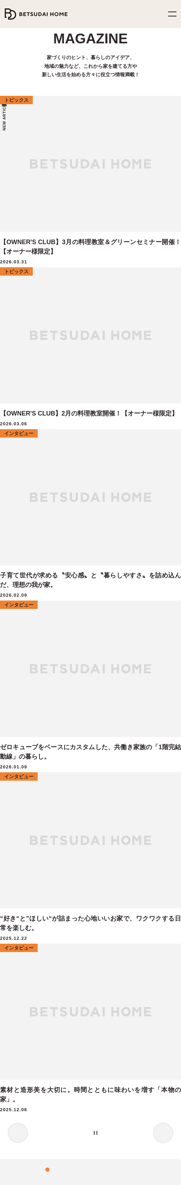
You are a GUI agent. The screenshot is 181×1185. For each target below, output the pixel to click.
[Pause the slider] (116, 276)
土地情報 (17, 1005)
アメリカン (160, 620)
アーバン (111, 620)
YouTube (108, 1105)
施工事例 (107, 941)
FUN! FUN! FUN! (24, 917)
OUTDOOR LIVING (27, 954)
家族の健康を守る (30, 742)
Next (163, 275)
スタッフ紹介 (110, 1029)
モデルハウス (110, 717)
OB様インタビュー (90, 610)
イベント (18, 620)
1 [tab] (68, 275)
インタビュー (109, 892)
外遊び (36, 620)
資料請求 (107, 754)
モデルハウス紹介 (115, 917)
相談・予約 (108, 742)
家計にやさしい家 (30, 754)
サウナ (65, 610)
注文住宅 (46, 610)
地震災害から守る (30, 729)
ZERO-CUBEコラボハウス (32, 904)
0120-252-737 (95, 1079)
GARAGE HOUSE (25, 966)
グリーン (156, 610)
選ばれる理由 (21, 779)
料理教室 (25, 610)
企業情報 (107, 1005)
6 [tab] (103, 275)
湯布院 (69, 620)
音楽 (85, 620)
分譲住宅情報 (21, 1017)
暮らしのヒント (111, 904)
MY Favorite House (26, 941)
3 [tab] (82, 275)
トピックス (107, 929)
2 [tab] (75, 275)
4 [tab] (89, 275)
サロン (53, 620)
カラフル (130, 620)
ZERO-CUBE (20, 892)
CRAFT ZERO (21, 853)
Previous (17, 275)
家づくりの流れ (22, 791)
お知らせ (106, 1042)
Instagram (73, 1105)
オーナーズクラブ (24, 828)
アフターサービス (24, 816)
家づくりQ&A (20, 804)
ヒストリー (106, 1017)
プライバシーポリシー (23, 1175)
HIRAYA (15, 929)
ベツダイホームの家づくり (33, 717)
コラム (104, 954)
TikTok (73, 1117)
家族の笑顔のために (33, 767)
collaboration (120, 610)
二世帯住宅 (19, 841)
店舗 (140, 610)
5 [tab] (96, 275)
